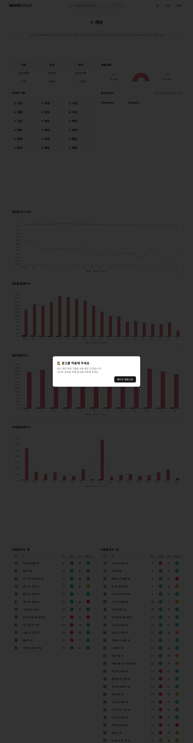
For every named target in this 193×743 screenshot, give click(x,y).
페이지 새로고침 (125, 379)
